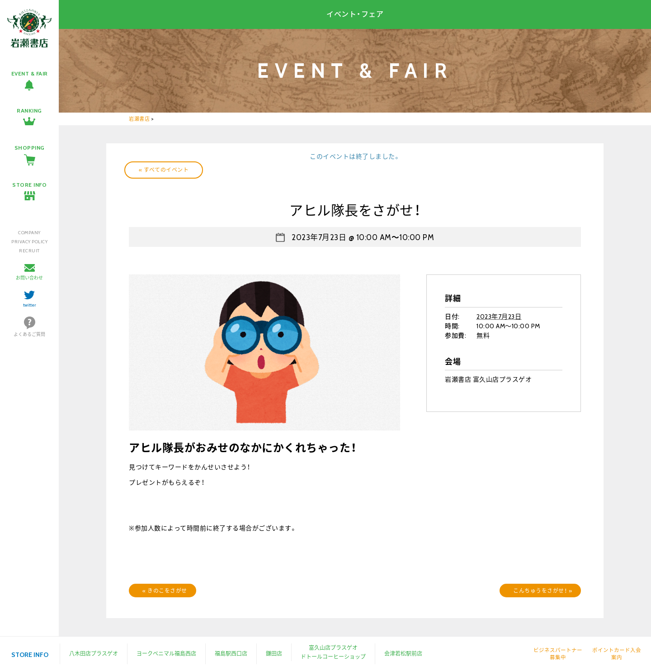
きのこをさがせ (164, 590)
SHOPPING (29, 147)
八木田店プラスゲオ (93, 653)
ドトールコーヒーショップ (333, 656)
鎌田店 (274, 653)
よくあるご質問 (29, 334)
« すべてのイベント (164, 169)
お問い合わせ (29, 278)
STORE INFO (29, 184)
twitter (29, 305)
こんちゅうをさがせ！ (542, 590)
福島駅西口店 (231, 653)
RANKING (29, 110)
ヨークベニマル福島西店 (166, 653)
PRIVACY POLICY (29, 242)
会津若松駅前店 (403, 653)
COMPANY (29, 233)
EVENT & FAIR (29, 73)
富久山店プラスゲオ (333, 647)
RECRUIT (29, 251)
